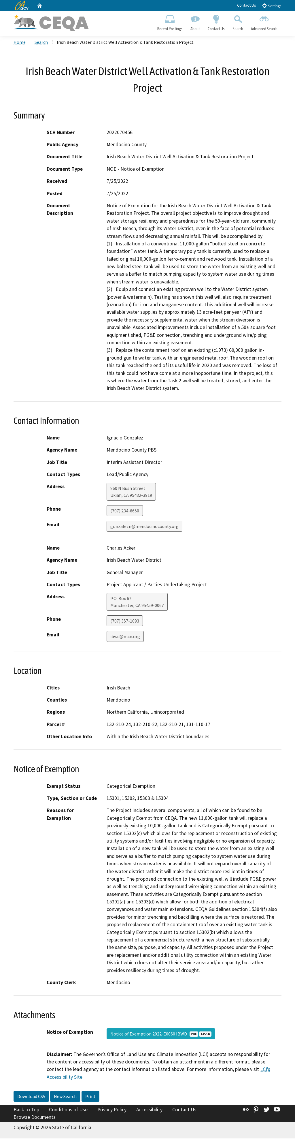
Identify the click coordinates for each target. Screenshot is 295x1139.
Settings (271, 5)
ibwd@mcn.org (125, 637)
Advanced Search (264, 21)
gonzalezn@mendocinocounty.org (144, 527)
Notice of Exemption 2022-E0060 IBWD (160, 1034)
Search (238, 21)
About (195, 21)
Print (90, 1097)
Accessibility (149, 1110)
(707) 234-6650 (124, 511)
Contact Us (246, 5)
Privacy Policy (111, 1110)
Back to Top (26, 1110)
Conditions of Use (68, 1110)
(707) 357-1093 (124, 622)
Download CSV (31, 1097)
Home (20, 43)
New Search (65, 1097)
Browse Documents (35, 1117)
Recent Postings (170, 21)
